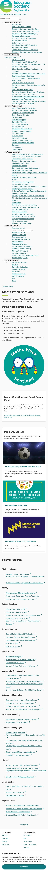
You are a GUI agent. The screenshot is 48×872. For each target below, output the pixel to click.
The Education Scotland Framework (25, 50)
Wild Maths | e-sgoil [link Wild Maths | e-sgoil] (14, 647)
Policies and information (21, 36)
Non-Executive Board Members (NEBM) (26, 31)
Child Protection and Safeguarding (24, 45)
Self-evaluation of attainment (22, 90)
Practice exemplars (19, 237)
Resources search (18, 228)
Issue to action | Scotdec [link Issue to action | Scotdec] (16, 796)
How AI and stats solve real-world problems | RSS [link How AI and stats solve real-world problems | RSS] (25, 709)
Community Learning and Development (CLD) (28, 64)
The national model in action (22, 159)
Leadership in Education (20, 163)
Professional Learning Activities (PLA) (25, 207)
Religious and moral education (23, 143)
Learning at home (18, 269)
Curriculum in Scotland (20, 267)
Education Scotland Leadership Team (25, 29)
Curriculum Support (19, 120)
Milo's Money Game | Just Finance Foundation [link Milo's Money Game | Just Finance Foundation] (24, 596)
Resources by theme (19, 244)
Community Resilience (20, 124)
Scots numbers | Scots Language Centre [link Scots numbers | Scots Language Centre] (22, 752)
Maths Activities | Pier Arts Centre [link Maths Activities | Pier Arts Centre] (19, 812)
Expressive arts (17, 136)
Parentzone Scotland (11, 260)
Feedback (24, 867)
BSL (13, 278)
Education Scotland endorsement (24, 161)
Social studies (17, 147)
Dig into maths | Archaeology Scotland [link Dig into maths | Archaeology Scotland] (21, 777)
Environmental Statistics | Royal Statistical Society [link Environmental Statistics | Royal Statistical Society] (25, 690)
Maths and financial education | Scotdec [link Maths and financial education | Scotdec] (22, 599)
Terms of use (28, 841)
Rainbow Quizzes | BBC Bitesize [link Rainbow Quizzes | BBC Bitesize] (19, 574)
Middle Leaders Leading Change (23, 216)
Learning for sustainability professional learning (29, 187)
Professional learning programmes (24, 177)
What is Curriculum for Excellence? (24, 110)
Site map (26, 847)
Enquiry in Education (19, 212)
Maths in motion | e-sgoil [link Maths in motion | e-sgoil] (16, 792)
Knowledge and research (21, 239)
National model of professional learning (26, 157)
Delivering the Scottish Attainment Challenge (28, 92)
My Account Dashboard (20, 184)
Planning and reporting (20, 47)
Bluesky (4, 841)
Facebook (5, 838)
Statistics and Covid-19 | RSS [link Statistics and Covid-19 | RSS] (18, 612)
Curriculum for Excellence (13, 106)
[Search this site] (9, 19)
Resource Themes (8, 286)
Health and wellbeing (19, 138)
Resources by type (18, 232)
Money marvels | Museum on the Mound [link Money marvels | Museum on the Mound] (22, 593)
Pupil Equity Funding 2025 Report (24, 94)
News (2, 14)
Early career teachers (19, 166)
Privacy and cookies (30, 844)
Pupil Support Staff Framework (23, 219)
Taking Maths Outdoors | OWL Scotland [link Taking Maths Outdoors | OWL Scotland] (21, 634)
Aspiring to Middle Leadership (22, 214)
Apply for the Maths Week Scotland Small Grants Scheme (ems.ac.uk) (22, 416)
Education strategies (19, 67)
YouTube (5, 835)
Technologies (17, 150)
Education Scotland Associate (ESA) (25, 34)
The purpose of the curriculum (23, 113)
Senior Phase (17, 117)
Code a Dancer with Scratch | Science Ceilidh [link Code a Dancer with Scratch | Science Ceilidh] (23, 706)
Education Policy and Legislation (24, 38)
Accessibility (27, 835)
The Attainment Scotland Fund (23, 83)
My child (15, 265)
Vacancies (17, 14)
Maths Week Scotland (20, 251)
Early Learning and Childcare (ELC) (24, 62)
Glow (11, 14)
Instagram (5, 844)
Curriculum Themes (19, 122)
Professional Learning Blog (22, 223)
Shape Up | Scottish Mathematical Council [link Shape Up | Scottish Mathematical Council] (22, 815)
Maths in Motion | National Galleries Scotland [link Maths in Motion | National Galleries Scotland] (23, 806)
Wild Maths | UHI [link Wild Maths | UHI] (13, 643)
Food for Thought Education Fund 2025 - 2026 (28, 74)
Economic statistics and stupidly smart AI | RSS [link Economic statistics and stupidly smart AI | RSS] (24, 615)
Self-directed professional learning (24, 205)
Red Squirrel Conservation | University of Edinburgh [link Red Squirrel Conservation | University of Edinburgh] (25, 681)
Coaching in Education (20, 210)
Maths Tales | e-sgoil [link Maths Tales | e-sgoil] (15, 657)
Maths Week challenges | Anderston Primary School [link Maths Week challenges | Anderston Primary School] (26, 583)
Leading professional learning (22, 189)
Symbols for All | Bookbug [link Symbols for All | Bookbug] (17, 733)
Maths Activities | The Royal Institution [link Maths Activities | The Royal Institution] (21, 703)
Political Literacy (18, 127)
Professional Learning (12, 152)
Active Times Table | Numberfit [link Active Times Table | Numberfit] (18, 723)
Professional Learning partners (23, 182)
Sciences (15, 145)
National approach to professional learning (27, 154)
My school (16, 272)
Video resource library (20, 221)
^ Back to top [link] (24, 824)
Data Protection (17, 43)
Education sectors (18, 60)
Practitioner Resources (12, 226)
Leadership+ (16, 203)
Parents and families (19, 253)
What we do (16, 24)
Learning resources (19, 235)
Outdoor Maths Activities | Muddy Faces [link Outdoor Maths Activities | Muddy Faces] (21, 640)
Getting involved (18, 276)
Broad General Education (21, 115)
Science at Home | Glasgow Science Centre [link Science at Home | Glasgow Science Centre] (22, 700)
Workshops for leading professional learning (28, 196)
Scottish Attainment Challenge (23, 76)
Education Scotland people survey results (27, 52)
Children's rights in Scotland (22, 129)
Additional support (18, 274)
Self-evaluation (17, 242)
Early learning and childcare (22, 170)
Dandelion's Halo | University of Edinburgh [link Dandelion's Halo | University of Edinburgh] (22, 666)
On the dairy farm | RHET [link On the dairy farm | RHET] (16, 663)
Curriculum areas (18, 133)
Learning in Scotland (11, 54)
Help (25, 838)
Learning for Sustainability (21, 131)
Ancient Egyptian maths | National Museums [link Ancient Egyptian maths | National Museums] (23, 765)
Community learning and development (25, 168)
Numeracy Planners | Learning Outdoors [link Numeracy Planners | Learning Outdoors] (21, 637)
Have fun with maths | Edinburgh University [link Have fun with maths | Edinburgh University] (23, 720)
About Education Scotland (13, 22)
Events (6, 14)
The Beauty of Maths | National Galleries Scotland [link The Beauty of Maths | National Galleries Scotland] (25, 809)
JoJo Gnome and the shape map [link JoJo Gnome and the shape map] (19, 755)
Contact (24, 14)
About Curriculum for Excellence (23, 108)
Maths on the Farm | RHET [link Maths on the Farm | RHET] (17, 609)
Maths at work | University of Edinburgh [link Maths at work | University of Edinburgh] (21, 660)
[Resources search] (21, 230)
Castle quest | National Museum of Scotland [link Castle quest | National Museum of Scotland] (23, 768)
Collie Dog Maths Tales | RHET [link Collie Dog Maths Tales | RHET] (18, 619)
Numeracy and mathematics (22, 140)
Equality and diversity (20, 41)
